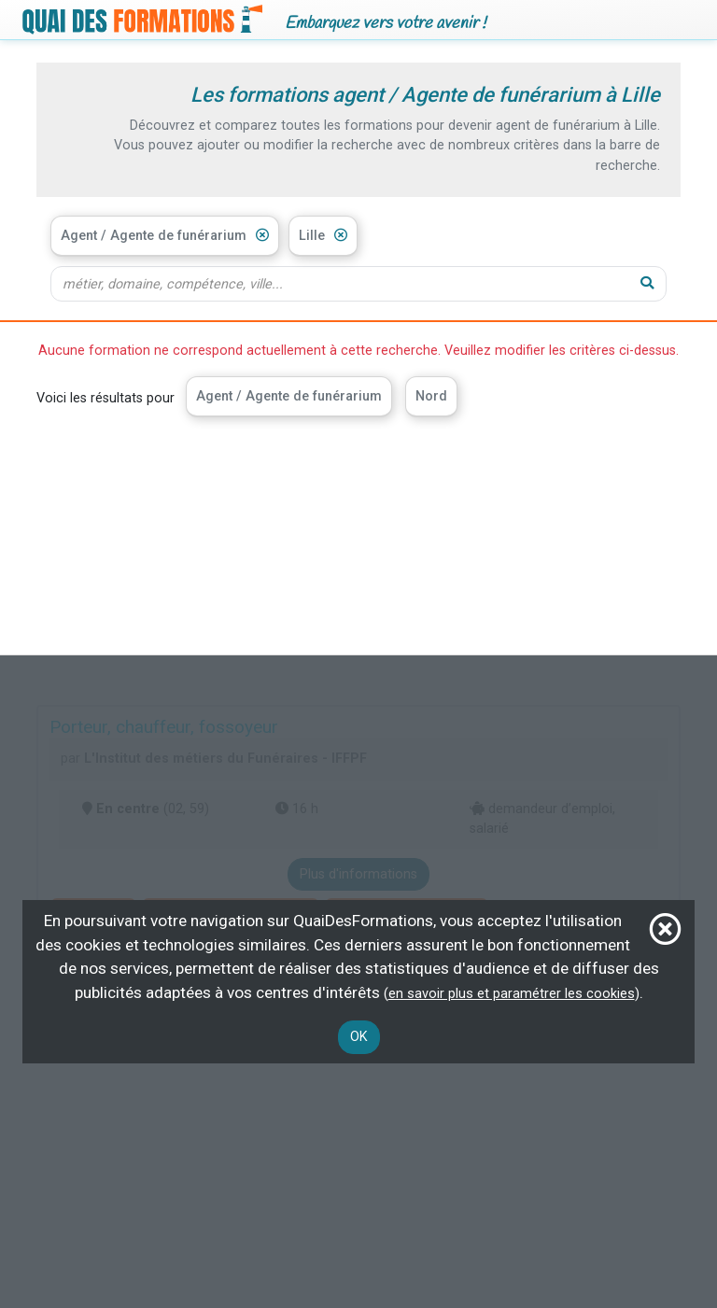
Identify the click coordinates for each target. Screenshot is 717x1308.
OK (359, 1037)
